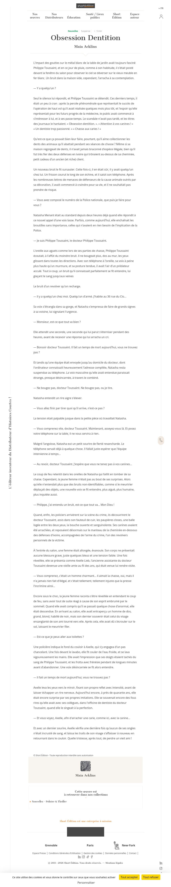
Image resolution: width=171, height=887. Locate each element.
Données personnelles (115, 865)
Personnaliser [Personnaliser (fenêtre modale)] (86, 882)
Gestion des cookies (93, 865)
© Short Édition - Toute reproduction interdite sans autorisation (63, 755)
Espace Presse (39, 865)
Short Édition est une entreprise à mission (85, 833)
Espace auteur (134, 16)
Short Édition (117, 16)
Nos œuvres (35, 16)
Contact (132, 865)
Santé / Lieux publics (95, 16)
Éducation (73, 17)
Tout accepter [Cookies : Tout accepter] (129, 877)
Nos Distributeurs (54, 16)
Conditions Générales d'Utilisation (65, 865)
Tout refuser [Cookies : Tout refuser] (151, 877)
